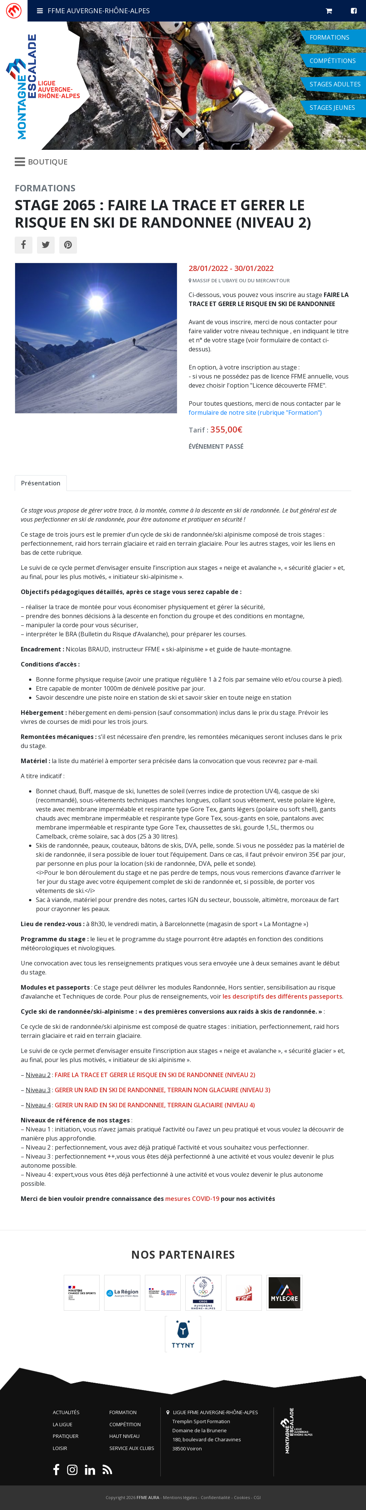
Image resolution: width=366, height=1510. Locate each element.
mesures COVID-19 (192, 1198)
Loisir (60, 1448)
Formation (123, 1412)
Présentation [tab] (40, 483)
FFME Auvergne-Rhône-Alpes (93, 10)
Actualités (66, 1412)
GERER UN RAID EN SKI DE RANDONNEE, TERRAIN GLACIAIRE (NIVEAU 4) (155, 1105)
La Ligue (62, 1424)
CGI (257, 1497)
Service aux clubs (131, 1448)
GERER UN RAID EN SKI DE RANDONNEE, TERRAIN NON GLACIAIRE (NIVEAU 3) (163, 1090)
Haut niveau (124, 1436)
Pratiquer (65, 1436)
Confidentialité (215, 1497)
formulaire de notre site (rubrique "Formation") (255, 412)
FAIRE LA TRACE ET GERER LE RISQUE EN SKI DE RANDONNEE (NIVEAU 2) (155, 1075)
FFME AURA (148, 1497)
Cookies (242, 1497)
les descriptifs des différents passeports (282, 996)
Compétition (125, 1424)
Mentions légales (180, 1497)
